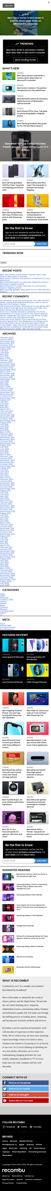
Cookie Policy (21, 1183)
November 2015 (7, 439)
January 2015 (6, 458)
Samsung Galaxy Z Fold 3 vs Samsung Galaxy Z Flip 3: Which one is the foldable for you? (32, 886)
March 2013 (5, 500)
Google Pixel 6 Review (25, 926)
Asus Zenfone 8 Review (12, 682)
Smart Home (39, 1148)
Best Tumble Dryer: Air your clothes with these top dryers (13, 802)
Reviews (3, 609)
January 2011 (5, 549)
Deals (2, 596)
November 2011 (7, 530)
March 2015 (5, 454)
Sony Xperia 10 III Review (13, 657)
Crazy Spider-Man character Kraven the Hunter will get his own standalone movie (24, 326)
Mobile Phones (26, 1141)
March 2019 (5, 371)
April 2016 (4, 430)
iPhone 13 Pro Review (25, 957)
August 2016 (5, 422)
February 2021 (6, 360)
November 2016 (7, 417)
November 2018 (7, 375)
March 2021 (5, 358)
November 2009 (7, 575)
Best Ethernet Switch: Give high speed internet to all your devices (36, 773)
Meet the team (8, 1179)
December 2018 (7, 373)
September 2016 (7, 420)
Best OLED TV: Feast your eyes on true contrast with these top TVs (38, 712)
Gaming (23, 1148)
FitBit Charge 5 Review (37, 682)
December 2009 (7, 573)
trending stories (25, 59)
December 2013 (7, 483)
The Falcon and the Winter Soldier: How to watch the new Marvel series (24, 316)
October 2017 (6, 396)
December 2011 (7, 528)
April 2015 (4, 452)
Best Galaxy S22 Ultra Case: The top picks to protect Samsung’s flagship (37, 186)
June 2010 (4, 562)
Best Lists (13, 1148)
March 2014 (5, 477)
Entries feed (5, 625)
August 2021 (5, 349)
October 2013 (6, 487)
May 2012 (4, 519)
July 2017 (4, 401)
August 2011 (5, 536)
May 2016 (4, 428)
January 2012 (6, 526)
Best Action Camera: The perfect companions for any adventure (32, 89)
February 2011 (6, 547)
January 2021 (6, 362)
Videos (3, 613)
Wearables (7, 1155)
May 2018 (4, 383)
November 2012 (7, 507)
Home (5, 1141)
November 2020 (7, 366)
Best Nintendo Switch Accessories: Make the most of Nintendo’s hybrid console (32, 101)
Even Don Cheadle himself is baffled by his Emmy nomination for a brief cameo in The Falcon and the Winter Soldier (24, 313)
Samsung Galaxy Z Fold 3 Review (30, 915)
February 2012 (6, 524)
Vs (1, 614)
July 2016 (4, 424)
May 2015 (4, 451)
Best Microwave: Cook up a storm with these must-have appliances (37, 742)
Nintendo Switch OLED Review (28, 967)
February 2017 (6, 411)
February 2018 (6, 388)
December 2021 (7, 341)
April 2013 (4, 498)
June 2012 (4, 517)
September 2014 (7, 466)
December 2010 (7, 551)
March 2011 (5, 545)
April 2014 (4, 475)
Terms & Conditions (33, 1179)
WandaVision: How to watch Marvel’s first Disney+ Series (24, 303)
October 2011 (6, 532)
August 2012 (5, 513)
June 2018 (4, 381)
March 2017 (5, 409)
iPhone (39, 1144)
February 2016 (6, 434)
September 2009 (8, 579)
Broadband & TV (9, 1144)
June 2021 (4, 352)
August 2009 (5, 581)
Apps (2, 594)
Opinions (4, 607)
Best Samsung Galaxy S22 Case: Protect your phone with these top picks (12, 216)
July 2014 (4, 470)
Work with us (17, 1176)
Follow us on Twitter (19, 1088)
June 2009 (4, 585)
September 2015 (7, 443)
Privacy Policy (8, 1183)
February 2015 (6, 456)
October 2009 (6, 577)
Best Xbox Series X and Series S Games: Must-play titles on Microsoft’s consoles (25, 51)
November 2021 (7, 343)
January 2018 (6, 390)
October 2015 (6, 441)
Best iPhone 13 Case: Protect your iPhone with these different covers (11, 743)
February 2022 (6, 337)
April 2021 (4, 356)
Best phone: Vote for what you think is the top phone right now (32, 875)
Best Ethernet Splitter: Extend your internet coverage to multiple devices (37, 803)
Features (4, 597)
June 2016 (4, 426)
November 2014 (7, 462)
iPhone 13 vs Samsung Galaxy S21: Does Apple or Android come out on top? (32, 937)
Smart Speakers (19, 1152)
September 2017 (7, 398)
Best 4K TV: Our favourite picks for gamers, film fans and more (12, 833)
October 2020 (6, 367)
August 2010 (5, 558)
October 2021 (6, 345)
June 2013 (4, 494)
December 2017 (7, 392)
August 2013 (5, 490)
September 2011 (7, 534)
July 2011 (4, 538)
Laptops (6, 1152)
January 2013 (6, 504)
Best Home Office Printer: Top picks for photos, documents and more (38, 833)
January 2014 (6, 481)
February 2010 (6, 570)
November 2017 (7, 394)
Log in (2, 623)
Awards (20, 1179)
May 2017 (4, 405)
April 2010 (4, 566)
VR (30, 1148)
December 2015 (7, 437)
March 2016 (5, 432)
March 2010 (5, 568)
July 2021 (4, 350)
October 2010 (6, 555)
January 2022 (6, 339)
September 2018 (7, 379)
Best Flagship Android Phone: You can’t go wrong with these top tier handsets (12, 714)
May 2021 (4, 354)
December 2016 (7, 415)
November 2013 (7, 485)
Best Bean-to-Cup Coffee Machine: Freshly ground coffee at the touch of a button (25, 147)
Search (3, 263)
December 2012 (7, 505)
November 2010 (7, 553)
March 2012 (5, 522)
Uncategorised (7, 611)
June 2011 (4, 539)
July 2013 (4, 492)
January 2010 (6, 572)
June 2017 (4, 403)
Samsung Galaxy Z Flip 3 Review (29, 895)
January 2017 (6, 413)
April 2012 (4, 521)
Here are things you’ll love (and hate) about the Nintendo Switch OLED (23, 309)
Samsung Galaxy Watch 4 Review (30, 946)
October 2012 (6, 509)
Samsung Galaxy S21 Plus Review (36, 658)
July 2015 (4, 447)
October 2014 (6, 464)
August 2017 (5, 400)
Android (30, 1144)
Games (3, 601)
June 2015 (4, 449)
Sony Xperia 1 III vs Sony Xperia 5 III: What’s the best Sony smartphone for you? (32, 907)
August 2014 (5, 468)
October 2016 (6, 418)
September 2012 (7, 511)
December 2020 (7, 364)
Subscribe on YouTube (21, 1100)
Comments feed (7, 627)
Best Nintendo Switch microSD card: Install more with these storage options (12, 773)
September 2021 (7, 347)
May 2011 (4, 541)
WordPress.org (7, 629)
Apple (21, 1144)
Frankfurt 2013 (6, 599)
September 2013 (7, 488)
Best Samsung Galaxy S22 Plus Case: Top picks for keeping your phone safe (13, 186)
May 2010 (4, 564)
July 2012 (4, 515)
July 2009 (4, 583)
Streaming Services (37, 1152)
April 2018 (4, 384)
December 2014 (7, 460)
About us (6, 1176)
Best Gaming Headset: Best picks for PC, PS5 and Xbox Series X (32, 124)
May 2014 (4, 473)
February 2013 (6, 502)
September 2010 (7, 556)
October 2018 (6, 377)
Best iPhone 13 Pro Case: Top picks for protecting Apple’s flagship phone (32, 113)
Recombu (13, 1170)
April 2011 (4, 543)
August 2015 (5, 445)
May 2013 (4, 496)
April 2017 (4, 407)
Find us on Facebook (20, 1082)
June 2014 (4, 471)
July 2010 (4, 560)
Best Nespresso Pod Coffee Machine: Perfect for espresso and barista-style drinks (37, 216)
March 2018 (5, 386)
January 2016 (6, 435)
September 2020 (8, 369)
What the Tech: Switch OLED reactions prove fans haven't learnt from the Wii (23, 320)
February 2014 (6, 479)
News (2, 605)
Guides (20, 73)
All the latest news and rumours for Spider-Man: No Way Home (24, 328)
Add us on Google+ (19, 1094)
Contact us (29, 1176)
